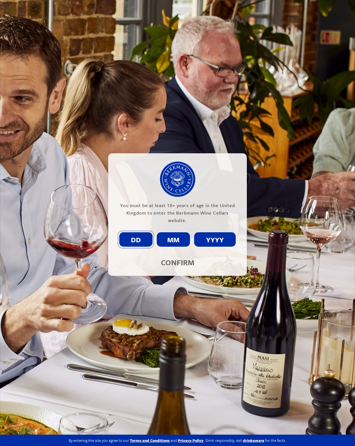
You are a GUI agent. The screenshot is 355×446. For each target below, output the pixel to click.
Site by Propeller (336, 435)
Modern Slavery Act (229, 435)
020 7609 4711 (65, 420)
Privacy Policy (264, 435)
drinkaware (253, 385)
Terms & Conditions (299, 435)
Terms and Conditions (150, 385)
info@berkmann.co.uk (108, 420)
